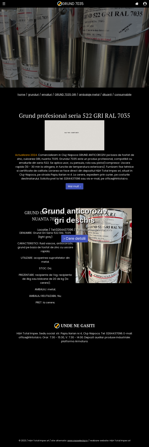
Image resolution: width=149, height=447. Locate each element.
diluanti (107, 94)
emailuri (47, 94)
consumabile (123, 94)
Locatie (42, 230)
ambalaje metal (89, 94)
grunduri (33, 94)
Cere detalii (75, 238)
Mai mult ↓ (74, 186)
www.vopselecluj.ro (77, 440)
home (21, 94)
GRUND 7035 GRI (65, 94)
